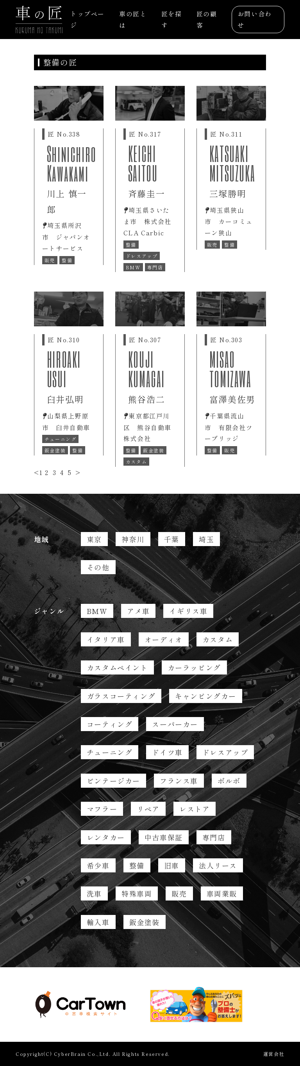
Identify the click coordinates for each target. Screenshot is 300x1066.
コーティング (110, 724)
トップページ (87, 19)
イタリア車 (106, 639)
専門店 (213, 837)
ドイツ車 (167, 752)
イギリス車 (188, 611)
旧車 (171, 865)
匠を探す (171, 19)
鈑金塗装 (144, 922)
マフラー (102, 809)
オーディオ (164, 639)
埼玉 (206, 539)
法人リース (218, 865)
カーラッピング (194, 667)
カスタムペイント (117, 667)
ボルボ (229, 781)
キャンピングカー (205, 696)
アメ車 (138, 611)
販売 (179, 893)
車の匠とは (132, 19)
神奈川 (133, 539)
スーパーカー (175, 724)
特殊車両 (136, 893)
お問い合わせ (255, 19)
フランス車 (179, 781)
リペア (148, 809)
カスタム (217, 639)
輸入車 (98, 922)
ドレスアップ (225, 752)
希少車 (98, 865)
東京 (94, 539)
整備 (137, 865)
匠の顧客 (206, 19)
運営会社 (273, 1053)
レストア (194, 809)
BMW (97, 611)
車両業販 (222, 893)
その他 (98, 567)
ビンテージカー (113, 781)
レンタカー (106, 837)
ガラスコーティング (121, 696)
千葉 (171, 539)
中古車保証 (164, 837)
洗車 (94, 893)
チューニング (110, 752)
